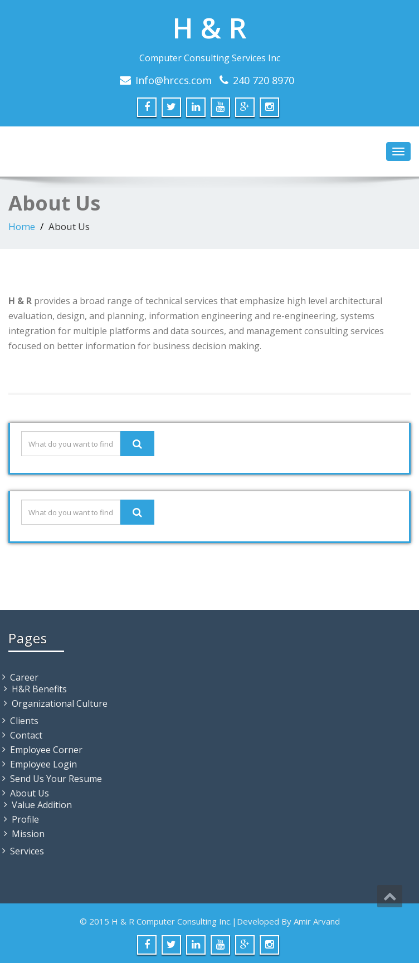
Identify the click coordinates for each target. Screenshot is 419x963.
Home (21, 226)
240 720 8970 (263, 80)
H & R (209, 28)
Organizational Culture (60, 703)
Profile (25, 819)
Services (27, 851)
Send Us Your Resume (56, 779)
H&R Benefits (39, 689)
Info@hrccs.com (173, 80)
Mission (28, 834)
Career (24, 677)
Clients (24, 721)
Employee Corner (46, 750)
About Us (29, 793)
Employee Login (43, 764)
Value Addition (42, 805)
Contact (26, 735)
